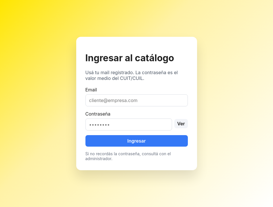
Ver (181, 123)
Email (136, 96)
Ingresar (136, 141)
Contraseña (136, 121)
